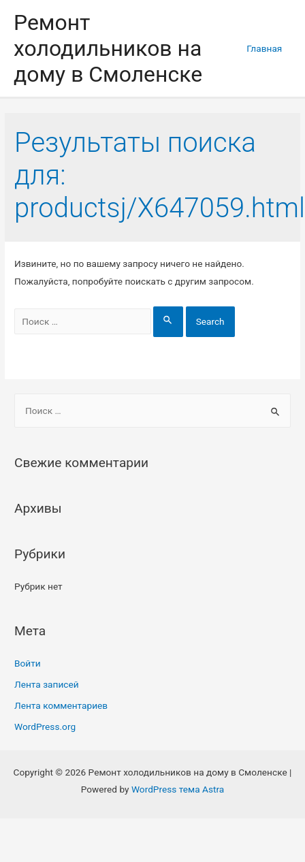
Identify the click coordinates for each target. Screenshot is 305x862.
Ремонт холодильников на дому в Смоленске (108, 49)
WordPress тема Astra (177, 789)
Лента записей (46, 684)
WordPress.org (45, 726)
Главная (264, 48)
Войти (27, 663)
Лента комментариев (61, 705)
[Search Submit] (168, 321)
